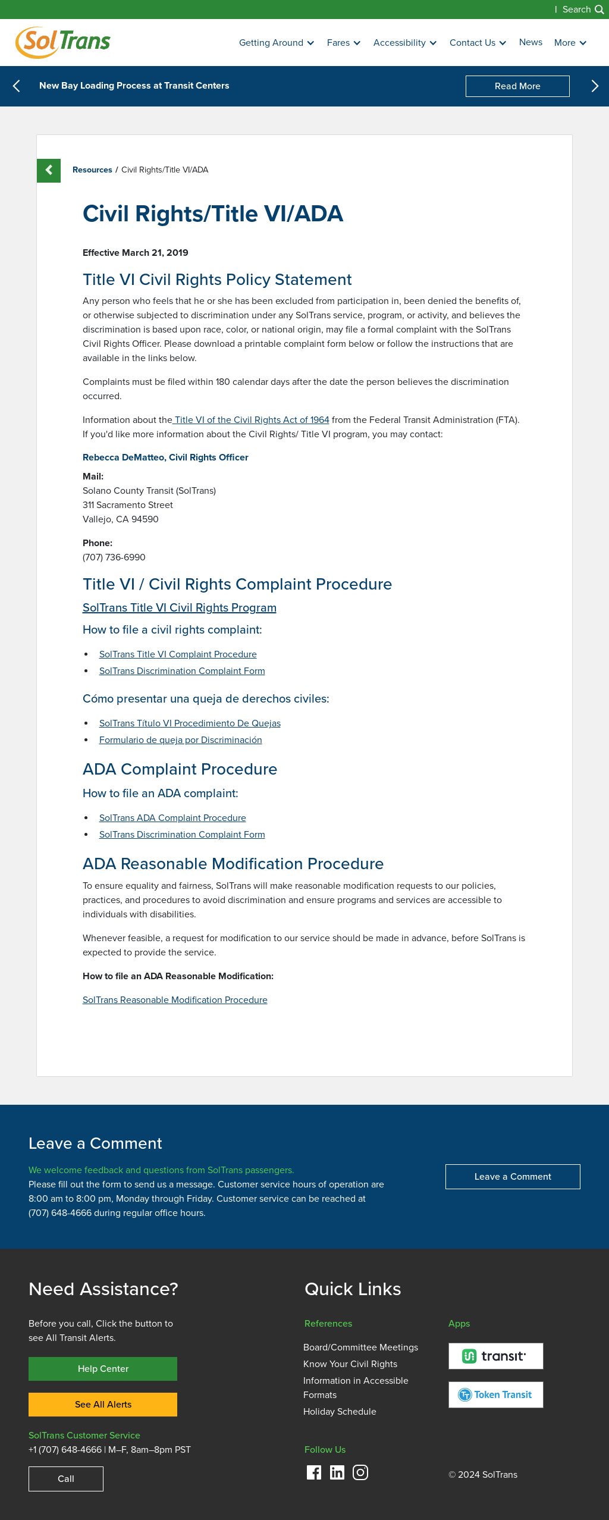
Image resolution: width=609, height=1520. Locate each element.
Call (66, 1478)
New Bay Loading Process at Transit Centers (134, 86)
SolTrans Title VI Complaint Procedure (178, 654)
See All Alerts (103, 1404)
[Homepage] (62, 42)
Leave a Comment (513, 1176)
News (530, 42)
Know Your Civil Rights (350, 1364)
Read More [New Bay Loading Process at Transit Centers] (518, 86)
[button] (277, 43)
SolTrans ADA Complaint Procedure (172, 818)
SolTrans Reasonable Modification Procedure (175, 1000)
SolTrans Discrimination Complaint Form (182, 671)
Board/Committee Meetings (360, 1347)
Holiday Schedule (339, 1412)
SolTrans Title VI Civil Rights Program (180, 607)
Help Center (103, 1368)
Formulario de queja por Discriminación (180, 740)
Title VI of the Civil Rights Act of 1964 (250, 420)
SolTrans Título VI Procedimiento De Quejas (190, 723)
